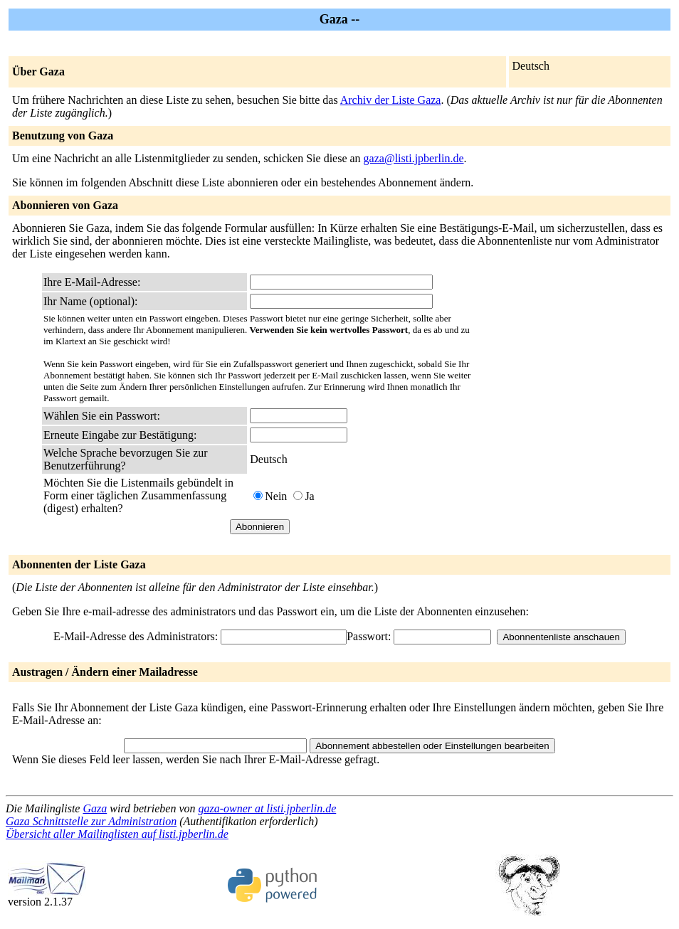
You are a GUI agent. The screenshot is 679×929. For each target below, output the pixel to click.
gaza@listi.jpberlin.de (414, 158)
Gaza (95, 808)
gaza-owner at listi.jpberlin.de (268, 808)
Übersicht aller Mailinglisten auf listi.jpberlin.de (117, 834)
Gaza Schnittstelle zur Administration (91, 821)
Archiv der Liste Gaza (390, 100)
